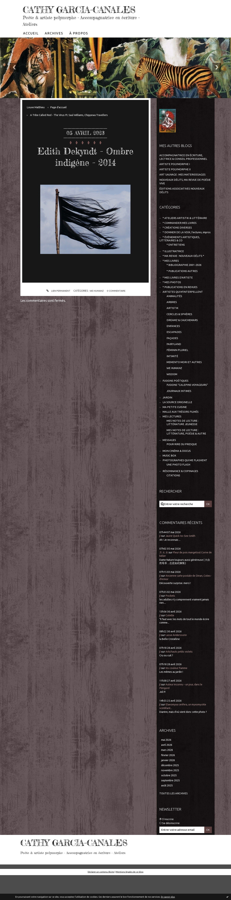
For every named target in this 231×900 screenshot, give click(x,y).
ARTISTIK (172, 325)
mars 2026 (167, 774)
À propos (78, 44)
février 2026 (168, 779)
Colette (170, 639)
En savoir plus (168, 897)
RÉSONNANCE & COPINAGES (180, 495)
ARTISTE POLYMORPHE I (174, 174)
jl (160, 559)
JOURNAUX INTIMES (179, 411)
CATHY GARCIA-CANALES (65, 14)
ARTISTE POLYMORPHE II (175, 179)
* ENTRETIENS (176, 260)
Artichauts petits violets (180, 675)
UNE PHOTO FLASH (179, 488)
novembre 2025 (171, 794)
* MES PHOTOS (172, 298)
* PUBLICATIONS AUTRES (182, 287)
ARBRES (172, 319)
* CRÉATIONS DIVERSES (177, 238)
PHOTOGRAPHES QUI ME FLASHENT (185, 483)
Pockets (171, 619)
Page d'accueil (60, 118)
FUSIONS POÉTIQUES (176, 401)
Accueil (31, 44)
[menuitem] (30, 44)
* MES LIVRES (171, 276)
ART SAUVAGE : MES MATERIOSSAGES (182, 185)
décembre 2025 (170, 789)
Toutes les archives (173, 818)
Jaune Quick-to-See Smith (182, 559)
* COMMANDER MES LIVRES (180, 233)
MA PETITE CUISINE (175, 428)
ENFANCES (173, 344)
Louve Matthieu (37, 118)
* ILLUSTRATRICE (173, 266)
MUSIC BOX (169, 478)
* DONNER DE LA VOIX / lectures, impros (181, 245)
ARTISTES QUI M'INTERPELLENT (183, 308)
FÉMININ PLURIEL (177, 369)
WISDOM (172, 394)
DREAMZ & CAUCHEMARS (182, 338)
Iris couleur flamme (178, 691)
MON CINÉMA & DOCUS (177, 473)
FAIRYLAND (174, 363)
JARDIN (167, 418)
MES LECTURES (172, 438)
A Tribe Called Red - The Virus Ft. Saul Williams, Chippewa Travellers (72, 125)
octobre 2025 (169, 800)
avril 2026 (167, 768)
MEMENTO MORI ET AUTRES (184, 381)
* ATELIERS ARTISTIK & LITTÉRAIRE (185, 228)
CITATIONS (173, 499)
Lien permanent (57, 301)
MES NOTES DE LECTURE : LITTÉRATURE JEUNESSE (183, 444)
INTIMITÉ (172, 375)
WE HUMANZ (96, 301)
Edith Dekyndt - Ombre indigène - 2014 (85, 167)
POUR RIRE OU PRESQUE (182, 467)
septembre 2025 (171, 805)
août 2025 (167, 810)
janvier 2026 (168, 784)
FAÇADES (172, 356)
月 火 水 (164, 576)
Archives (54, 44)
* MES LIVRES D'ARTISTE (178, 294)
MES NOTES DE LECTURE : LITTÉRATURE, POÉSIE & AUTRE (186, 454)
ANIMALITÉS (174, 313)
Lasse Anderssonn (177, 658)
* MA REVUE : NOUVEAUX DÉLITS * (184, 271)
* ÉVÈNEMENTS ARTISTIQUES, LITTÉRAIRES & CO (179, 254)
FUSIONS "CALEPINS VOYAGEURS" (187, 405)
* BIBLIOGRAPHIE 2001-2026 (184, 281)
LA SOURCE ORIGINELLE (177, 423)
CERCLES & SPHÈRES (179, 331)
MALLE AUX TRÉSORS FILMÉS (181, 433)
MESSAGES (169, 462)
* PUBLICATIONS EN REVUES (180, 304)
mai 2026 (166, 763)
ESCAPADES (174, 350)
